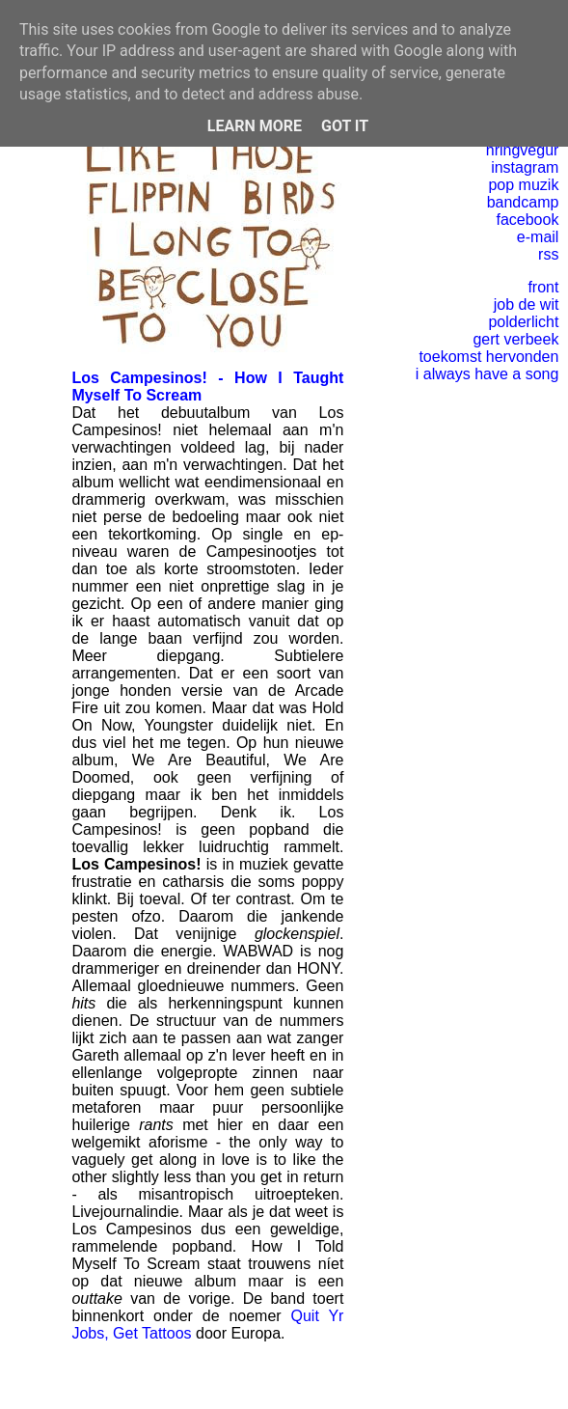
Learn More (254, 126)
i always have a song (487, 374)
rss (548, 254)
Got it (344, 126)
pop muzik (523, 185)
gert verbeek (515, 339)
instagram (524, 167)
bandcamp (523, 202)
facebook (527, 219)
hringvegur (522, 150)
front (542, 287)
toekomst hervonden (488, 356)
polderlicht (523, 322)
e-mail (538, 237)
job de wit (526, 304)
